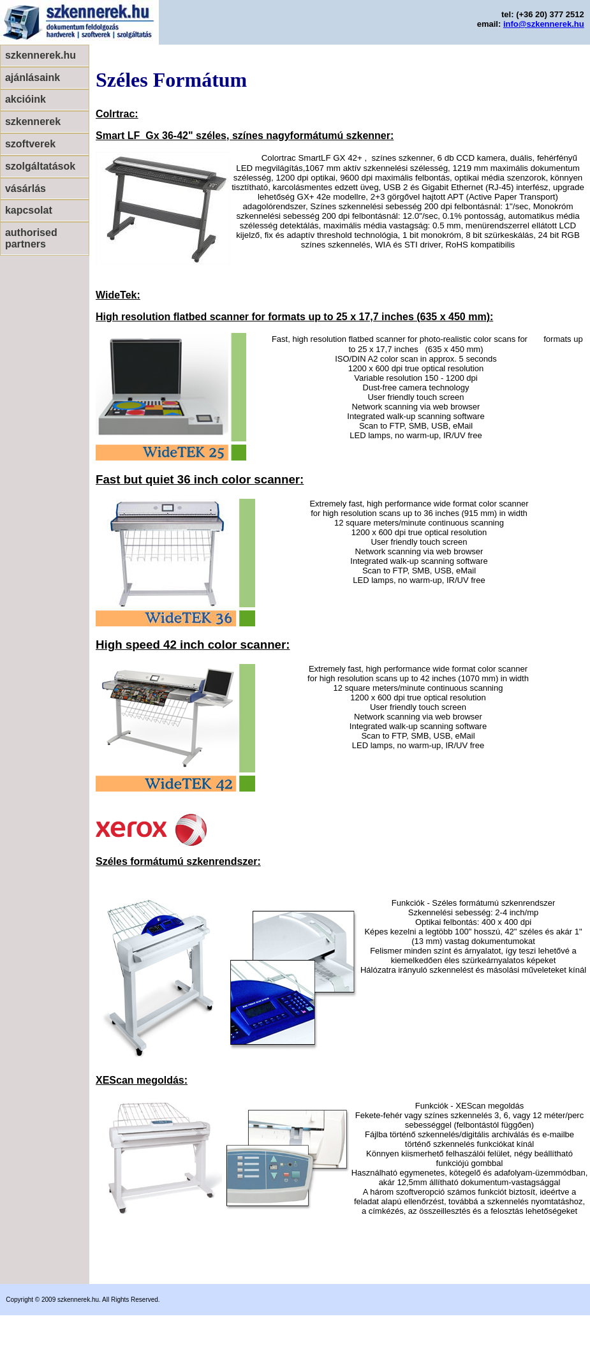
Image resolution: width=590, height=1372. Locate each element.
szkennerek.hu (40, 55)
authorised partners (31, 238)
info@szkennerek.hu (543, 24)
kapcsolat (28, 210)
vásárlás (25, 188)
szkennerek (33, 121)
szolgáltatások (40, 166)
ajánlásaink (32, 77)
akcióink (25, 99)
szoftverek (30, 143)
